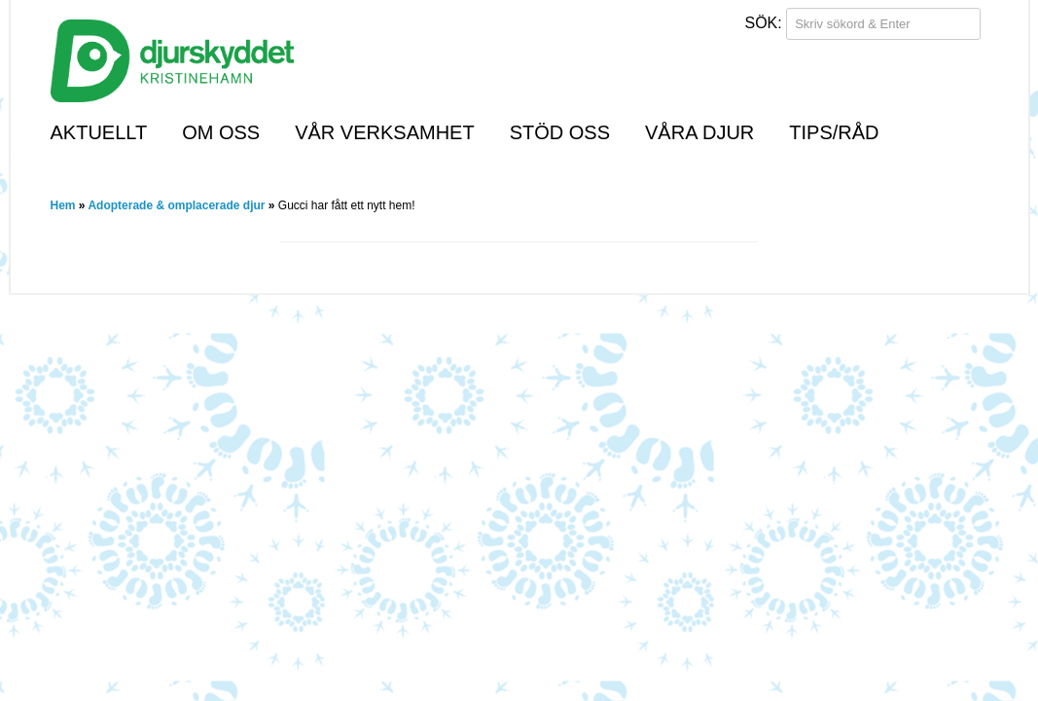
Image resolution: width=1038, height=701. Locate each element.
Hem (63, 205)
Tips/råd (833, 132)
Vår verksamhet (384, 132)
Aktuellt (99, 132)
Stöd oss (560, 132)
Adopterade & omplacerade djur (176, 205)
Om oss (221, 132)
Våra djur (699, 132)
